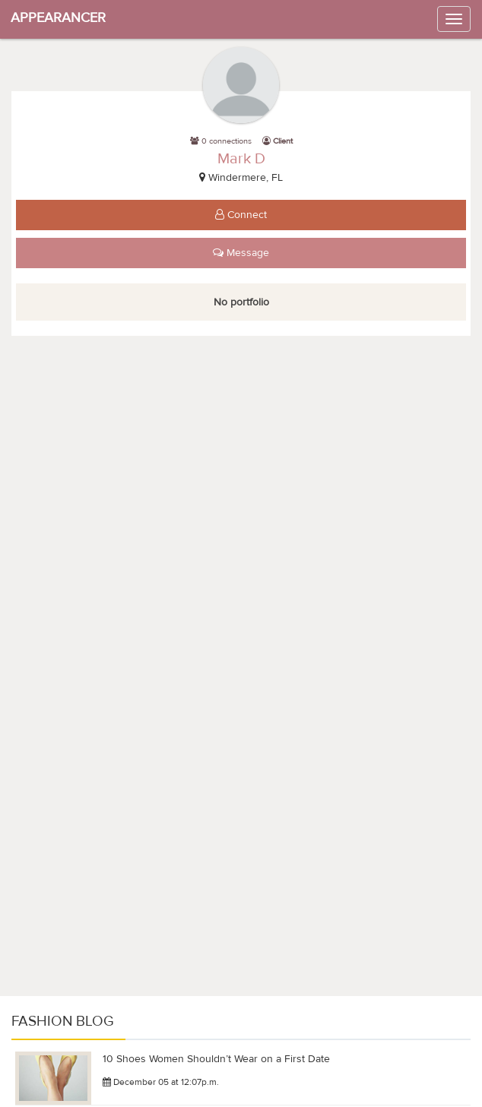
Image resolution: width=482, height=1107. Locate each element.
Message (241, 253)
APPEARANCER (58, 18)
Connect (241, 215)
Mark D (241, 158)
